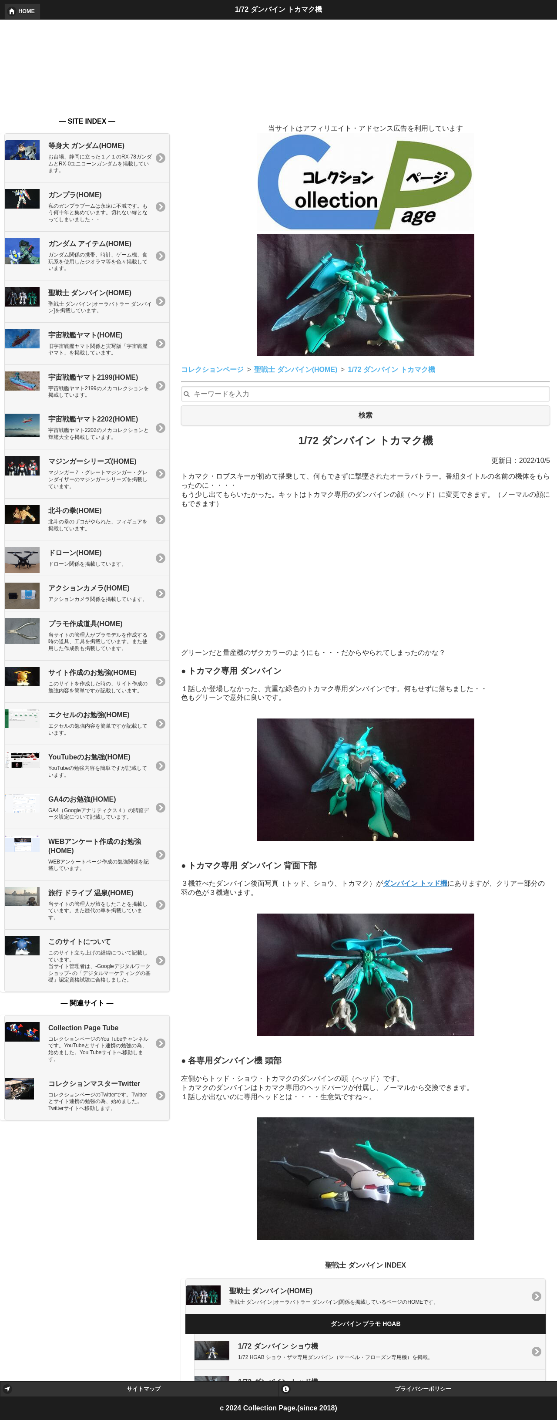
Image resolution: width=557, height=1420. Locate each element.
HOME (26, 11)
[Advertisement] (365, 488)
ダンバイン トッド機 (415, 792)
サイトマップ (144, 1389)
